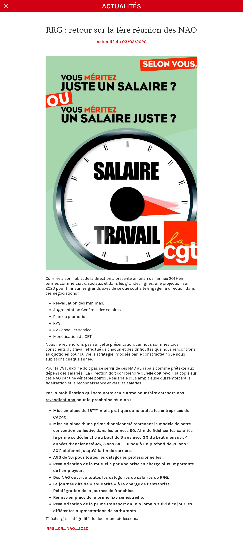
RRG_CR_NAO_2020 (67, 528)
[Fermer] (6, 6)
